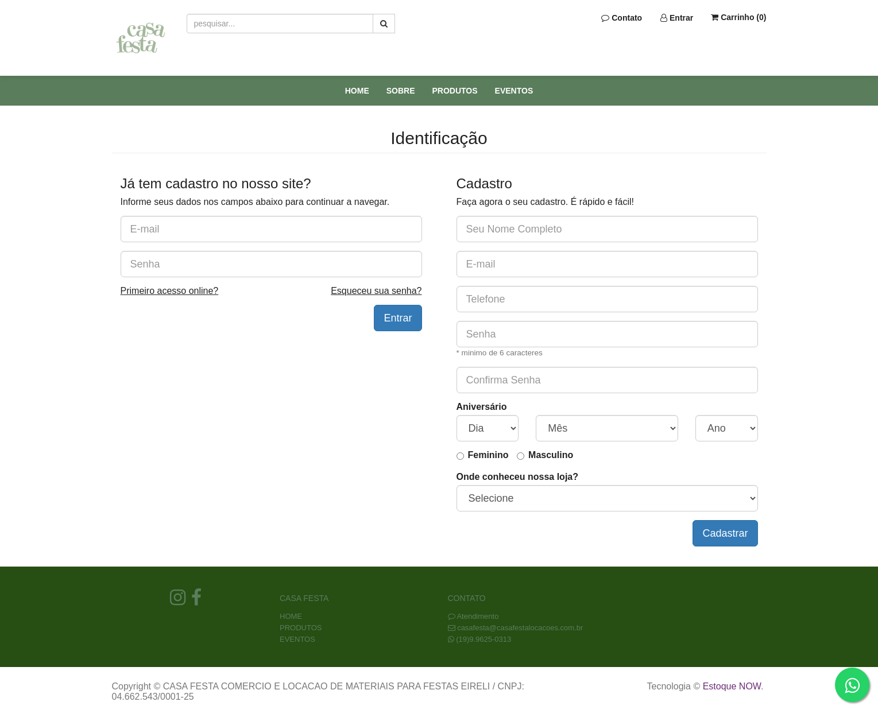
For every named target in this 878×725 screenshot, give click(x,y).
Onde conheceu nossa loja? (518, 477)
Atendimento (473, 616)
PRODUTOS (455, 90)
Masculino (550, 455)
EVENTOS (514, 90)
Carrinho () (738, 17)
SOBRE (400, 90)
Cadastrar (725, 533)
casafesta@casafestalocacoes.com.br (520, 627)
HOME (357, 90)
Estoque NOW (732, 686)
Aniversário (482, 407)
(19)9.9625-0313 (483, 639)
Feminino (488, 455)
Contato (621, 17)
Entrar (676, 17)
